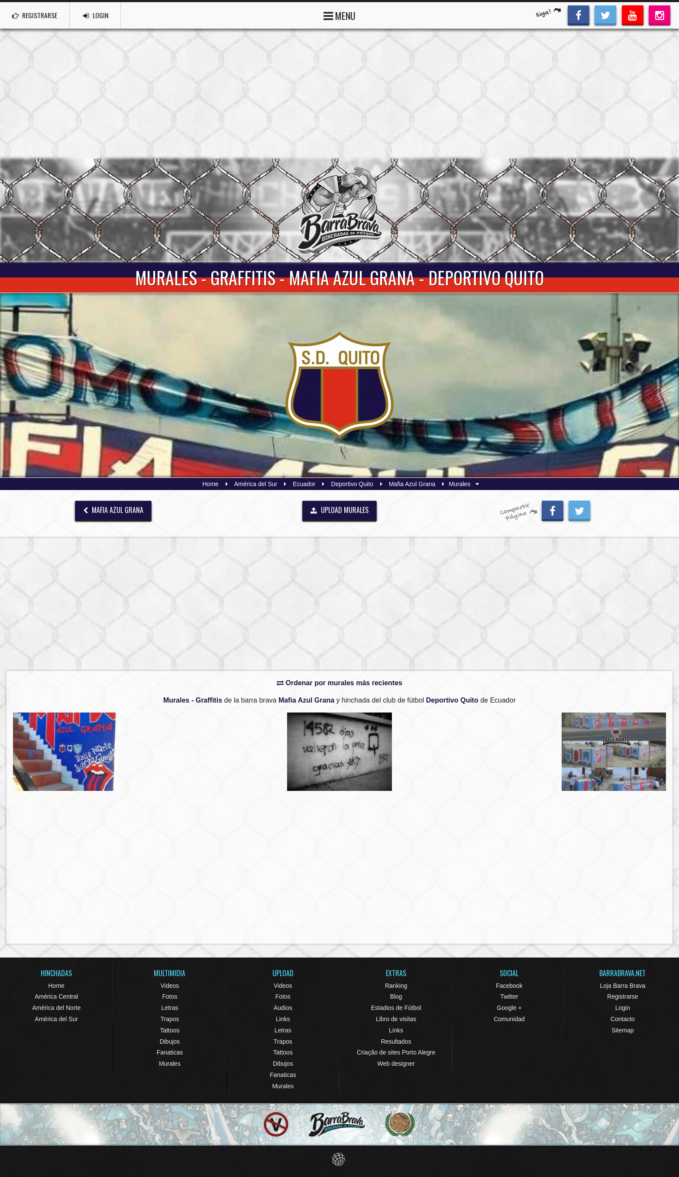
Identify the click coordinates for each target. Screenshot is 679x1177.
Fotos (169, 996)
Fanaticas (170, 1052)
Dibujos (170, 1041)
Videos (170, 985)
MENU (339, 14)
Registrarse (622, 996)
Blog (396, 996)
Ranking (396, 985)
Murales (170, 1063)
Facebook (509, 985)
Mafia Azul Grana (412, 483)
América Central (56, 996)
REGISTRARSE (36, 15)
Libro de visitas (396, 1019)
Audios (283, 1007)
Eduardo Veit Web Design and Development (339, 1159)
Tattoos (169, 1030)
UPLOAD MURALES (339, 510)
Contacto (623, 1019)
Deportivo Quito (352, 483)
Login (622, 1007)
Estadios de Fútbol (396, 1007)
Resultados (396, 1041)
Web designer (396, 1063)
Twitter (509, 996)
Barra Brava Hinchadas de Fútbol (339, 210)
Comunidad (509, 1019)
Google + (509, 1007)
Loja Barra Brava (622, 985)
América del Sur (256, 483)
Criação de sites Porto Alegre (396, 1052)
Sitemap (622, 1030)
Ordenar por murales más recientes (339, 683)
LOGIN (100, 15)
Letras (170, 1007)
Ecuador (304, 483)
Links (283, 1019)
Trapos (169, 1019)
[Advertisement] (339, 93)
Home (210, 483)
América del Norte (56, 1007)
